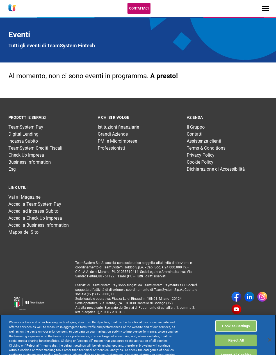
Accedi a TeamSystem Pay (34, 204)
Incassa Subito (23, 141)
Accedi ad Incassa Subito (33, 211)
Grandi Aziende (113, 134)
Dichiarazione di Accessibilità (216, 169)
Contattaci (139, 8)
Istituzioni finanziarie (118, 127)
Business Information (29, 162)
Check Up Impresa (26, 155)
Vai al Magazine (24, 197)
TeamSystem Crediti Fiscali (35, 148)
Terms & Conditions (206, 148)
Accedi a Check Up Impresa (35, 218)
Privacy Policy (201, 155)
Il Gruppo (196, 127)
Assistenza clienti (204, 141)
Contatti (194, 134)
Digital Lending (23, 134)
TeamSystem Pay (25, 127)
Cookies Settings (236, 337)
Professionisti (111, 148)
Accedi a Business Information (38, 225)
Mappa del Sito (23, 232)
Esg (12, 169)
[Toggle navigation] (265, 8)
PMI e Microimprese (117, 141)
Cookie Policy (200, 162)
